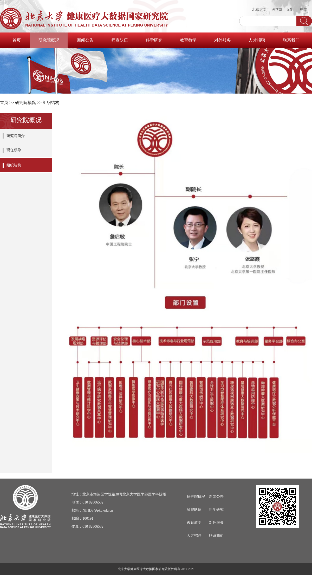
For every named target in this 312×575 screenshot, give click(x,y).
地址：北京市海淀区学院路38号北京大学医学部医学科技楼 (119, 494)
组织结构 (51, 102)
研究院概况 (48, 40)
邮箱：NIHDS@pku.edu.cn (92, 510)
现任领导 (13, 150)
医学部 (277, 9)
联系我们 (291, 40)
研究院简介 (15, 136)
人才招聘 (257, 40)
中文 (303, 9)
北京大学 (259, 9)
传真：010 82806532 (87, 526)
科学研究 (154, 40)
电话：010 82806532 (87, 502)
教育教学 (188, 40)
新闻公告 (85, 40)
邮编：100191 (82, 518)
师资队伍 (119, 40)
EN (289, 9)
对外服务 (222, 40)
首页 (16, 40)
